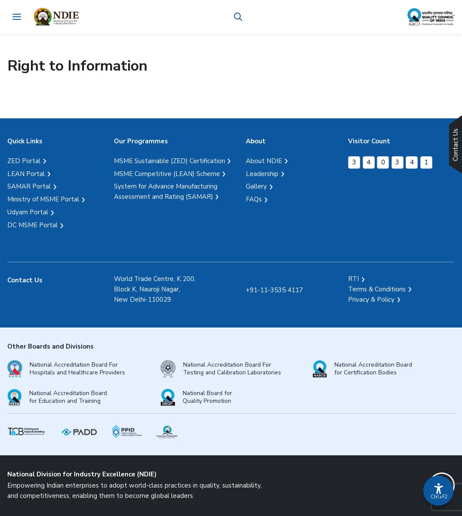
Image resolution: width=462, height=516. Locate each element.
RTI (353, 279)
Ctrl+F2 (439, 497)
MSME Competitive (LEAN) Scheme (167, 174)
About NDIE (264, 161)
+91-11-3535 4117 (274, 290)
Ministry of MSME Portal (43, 199)
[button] (238, 17)
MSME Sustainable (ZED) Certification (169, 161)
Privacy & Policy (371, 299)
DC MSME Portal (32, 225)
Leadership (262, 174)
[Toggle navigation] (16, 16)
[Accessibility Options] (438, 491)
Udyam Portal (27, 212)
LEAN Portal (26, 174)
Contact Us (25, 280)
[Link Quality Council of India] (431, 16)
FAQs (254, 199)
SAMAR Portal (29, 186)
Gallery (256, 186)
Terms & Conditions (377, 289)
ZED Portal (23, 161)
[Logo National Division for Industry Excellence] (56, 16)
